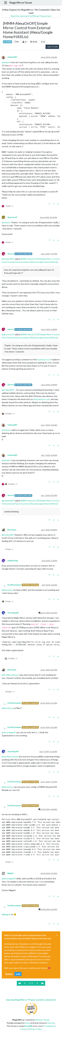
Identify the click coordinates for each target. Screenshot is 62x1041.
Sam (27, 1023)
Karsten (51, 1023)
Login (18, 974)
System (7, 42)
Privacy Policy (35, 1029)
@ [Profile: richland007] (8, 259)
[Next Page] (37, 983)
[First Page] (19, 983)
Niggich (10, 873)
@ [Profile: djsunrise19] (8, 334)
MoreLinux (11, 530)
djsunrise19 (12, 217)
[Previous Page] (24, 983)
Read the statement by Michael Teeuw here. (31, 16)
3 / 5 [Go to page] (31, 983)
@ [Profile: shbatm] (6, 62)
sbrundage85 (13, 613)
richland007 (12, 57)
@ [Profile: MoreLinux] (7, 590)
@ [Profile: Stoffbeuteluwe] (10, 675)
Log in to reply (52, 46)
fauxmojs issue (44, 359)
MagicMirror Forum (20, 2)
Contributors (50, 1026)
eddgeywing (12, 560)
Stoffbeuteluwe (14, 585)
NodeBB (28, 1026)
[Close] (56, 935)
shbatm (10, 254)
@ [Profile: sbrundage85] (9, 732)
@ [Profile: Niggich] (6, 914)
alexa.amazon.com (41, 399)
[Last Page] (42, 983)
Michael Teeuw (42, 1019)
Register (9, 974)
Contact (24, 1029)
